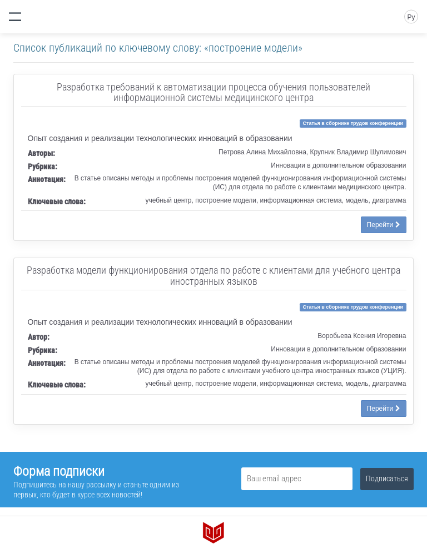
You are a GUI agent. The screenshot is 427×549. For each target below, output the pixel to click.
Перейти (383, 225)
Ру (411, 17)
